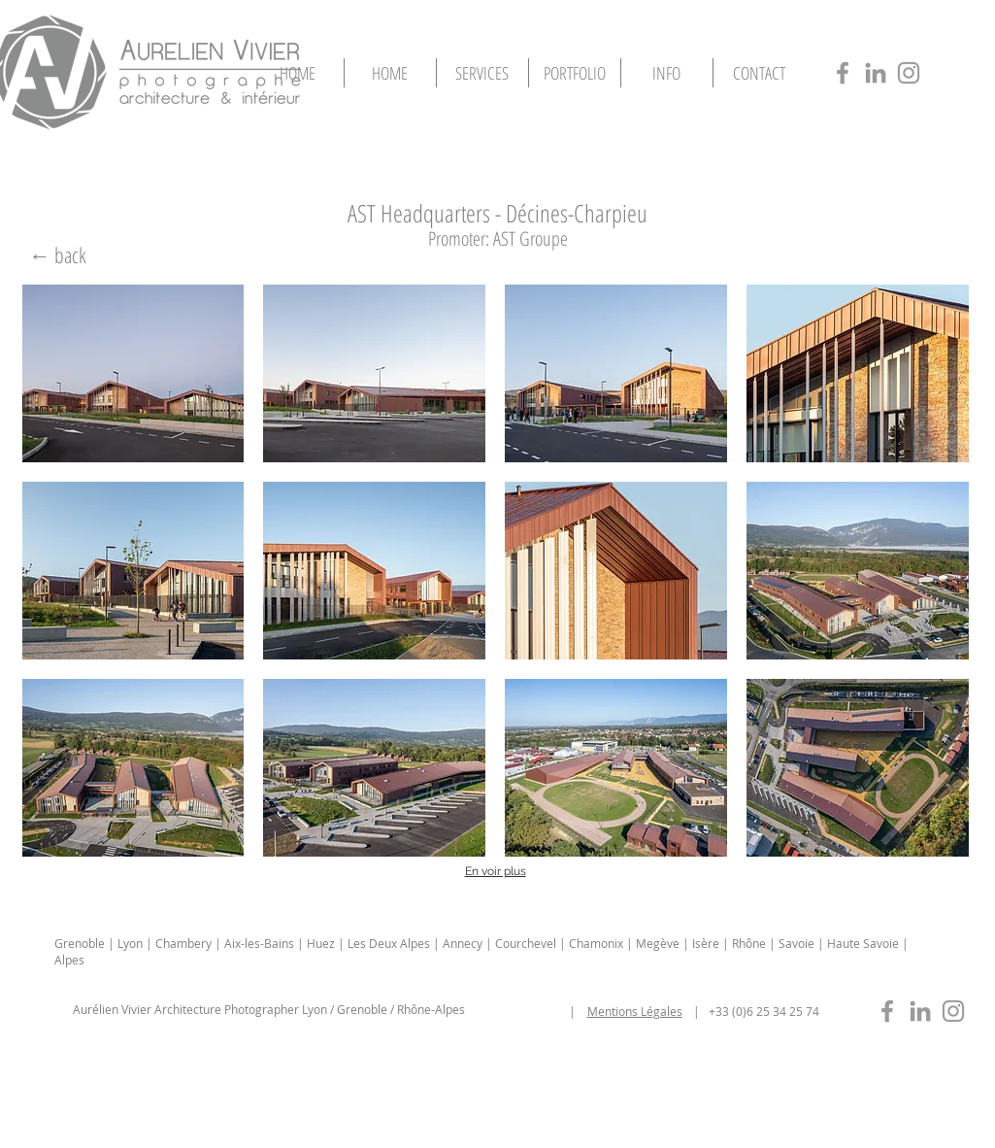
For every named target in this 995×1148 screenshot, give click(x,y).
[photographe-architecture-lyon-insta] (908, 72)
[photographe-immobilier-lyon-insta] (953, 1011)
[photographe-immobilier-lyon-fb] (887, 1011)
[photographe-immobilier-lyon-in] (920, 1011)
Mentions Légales (634, 1011)
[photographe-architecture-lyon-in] (875, 72)
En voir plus (495, 871)
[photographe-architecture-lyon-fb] (842, 72)
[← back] (58, 255)
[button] (574, 72)
